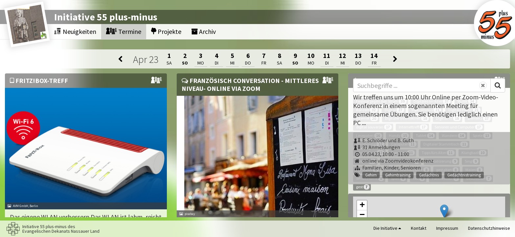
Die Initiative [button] (387, 228)
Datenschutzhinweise (489, 228)
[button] (444, 211)
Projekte (166, 31)
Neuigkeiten (75, 31)
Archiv (203, 31)
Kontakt (418, 228)
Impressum (447, 228)
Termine (123, 31)
